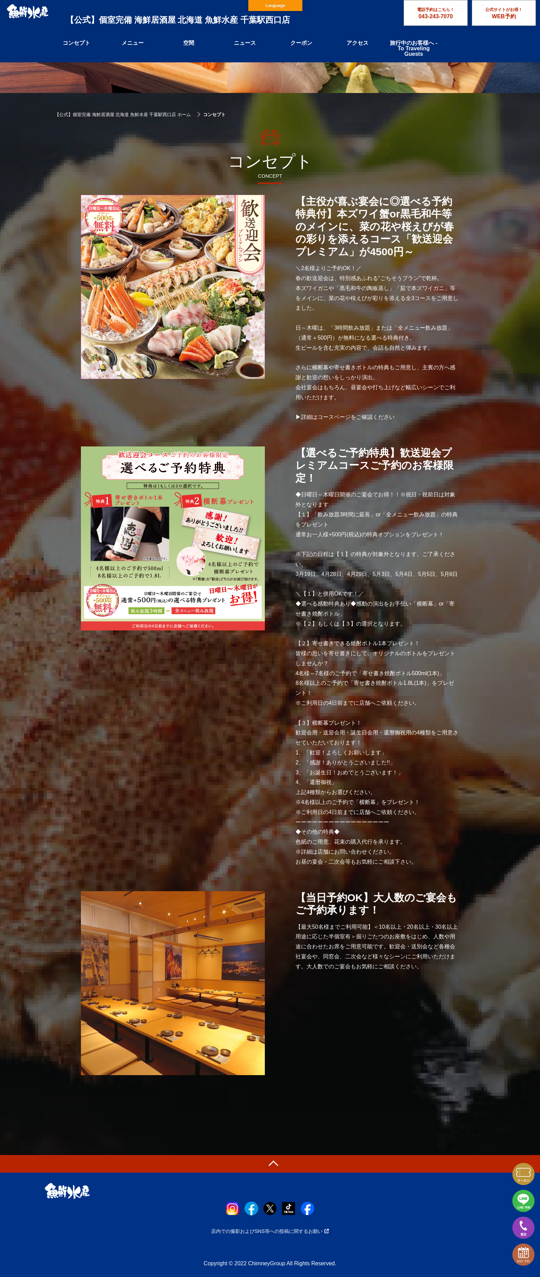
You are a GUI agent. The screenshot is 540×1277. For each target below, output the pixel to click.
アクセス (357, 43)
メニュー (133, 43)
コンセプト (76, 43)
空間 (188, 43)
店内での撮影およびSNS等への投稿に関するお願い (270, 1231)
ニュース (245, 43)
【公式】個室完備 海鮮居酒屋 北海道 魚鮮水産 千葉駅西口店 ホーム (123, 114)
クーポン (301, 43)
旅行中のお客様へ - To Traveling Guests (413, 48)
